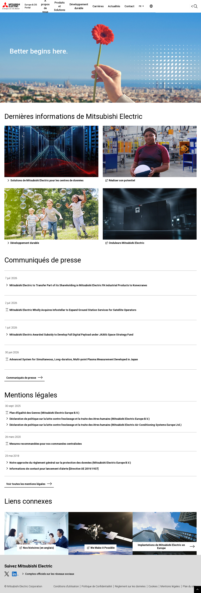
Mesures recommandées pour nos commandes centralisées (46, 443)
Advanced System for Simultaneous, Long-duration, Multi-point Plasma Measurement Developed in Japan (74, 359)
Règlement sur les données (130, 586)
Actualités (147, 6)
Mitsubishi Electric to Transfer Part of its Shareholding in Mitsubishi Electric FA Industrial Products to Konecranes (78, 285)
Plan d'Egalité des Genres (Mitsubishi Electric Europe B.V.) (44, 412)
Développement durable (108, 6)
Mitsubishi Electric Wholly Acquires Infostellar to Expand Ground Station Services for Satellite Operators (73, 309)
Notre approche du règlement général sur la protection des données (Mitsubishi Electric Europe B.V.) (70, 462)
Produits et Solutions (80, 6)
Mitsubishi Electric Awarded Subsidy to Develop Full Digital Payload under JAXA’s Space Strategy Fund (71, 334)
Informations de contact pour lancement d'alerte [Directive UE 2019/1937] (54, 468)
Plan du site (189, 586)
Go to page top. (197, 589)
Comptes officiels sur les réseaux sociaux (49, 573)
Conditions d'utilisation (66, 586)
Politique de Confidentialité (97, 586)
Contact (163, 6)
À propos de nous (55, 6)
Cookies (153, 586)
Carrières (131, 6)
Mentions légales (170, 586)
